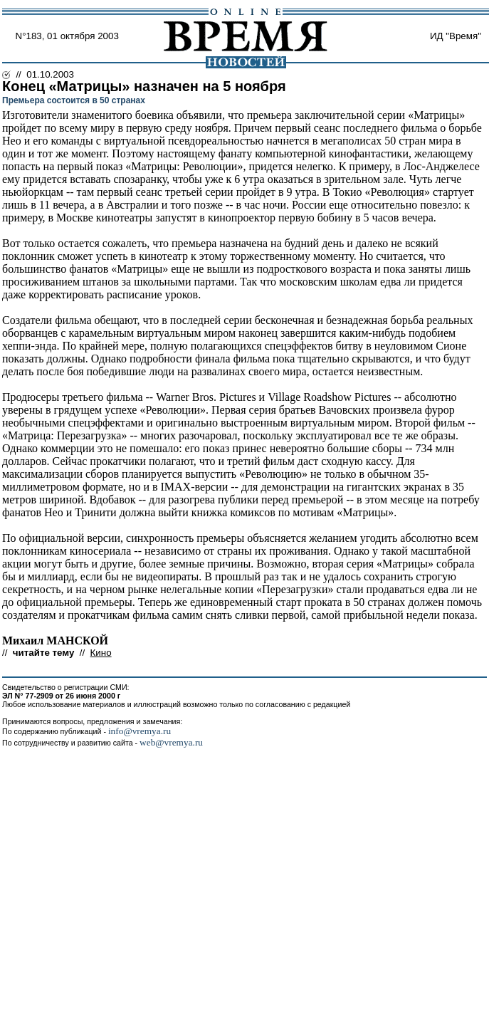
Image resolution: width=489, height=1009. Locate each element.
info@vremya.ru (139, 731)
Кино (101, 652)
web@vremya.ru (171, 742)
